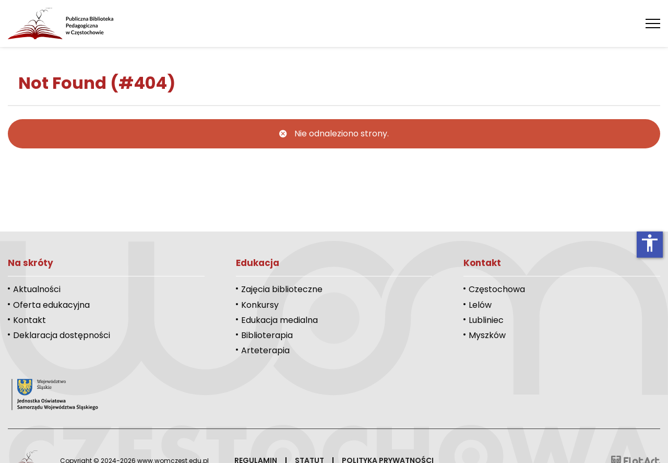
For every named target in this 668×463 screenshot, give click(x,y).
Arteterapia (265, 350)
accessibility (649, 243)
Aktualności (37, 289)
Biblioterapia (267, 335)
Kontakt (29, 320)
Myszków (487, 335)
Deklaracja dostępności (61, 335)
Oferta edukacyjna (51, 305)
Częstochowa (497, 289)
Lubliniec (486, 320)
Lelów (480, 305)
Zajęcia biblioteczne (282, 289)
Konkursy (260, 305)
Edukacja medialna (279, 320)
